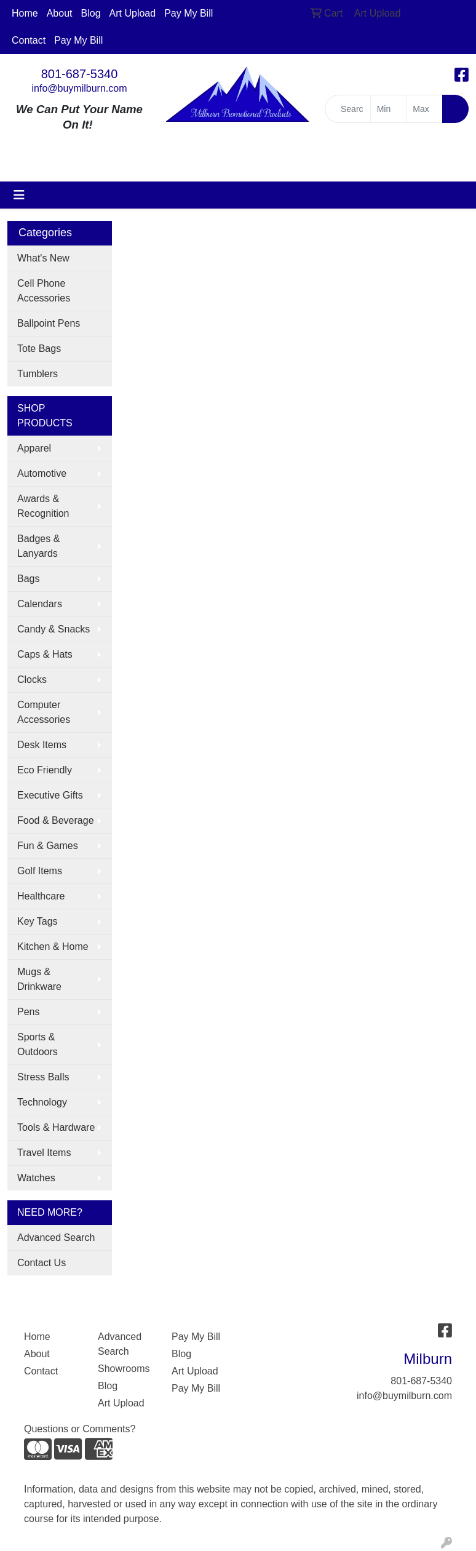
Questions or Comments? (79, 1429)
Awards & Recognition (43, 506)
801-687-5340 (79, 74)
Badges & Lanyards (38, 546)
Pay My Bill (188, 13)
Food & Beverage (55, 820)
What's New (43, 258)
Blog (91, 13)
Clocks (32, 679)
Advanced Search (56, 1237)
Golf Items (39, 871)
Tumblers (37, 374)
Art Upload (132, 13)
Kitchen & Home (53, 946)
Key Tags (37, 921)
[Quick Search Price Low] (388, 109)
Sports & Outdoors (37, 1044)
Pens (28, 1012)
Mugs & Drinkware (39, 979)
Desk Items (41, 745)
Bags (28, 578)
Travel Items (44, 1152)
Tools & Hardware (56, 1127)
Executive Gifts (50, 795)
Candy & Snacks (53, 629)
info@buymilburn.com (79, 88)
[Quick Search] (348, 109)
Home (25, 13)
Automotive (41, 473)
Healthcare (41, 896)
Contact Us (41, 1263)
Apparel (34, 448)
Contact (29, 40)
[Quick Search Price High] (424, 109)
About (60, 13)
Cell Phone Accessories (43, 290)
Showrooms (123, 1368)
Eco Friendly (44, 770)
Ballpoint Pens (48, 323)
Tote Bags (39, 348)
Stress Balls (43, 1077)
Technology (42, 1102)
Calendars (39, 604)
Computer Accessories (43, 712)
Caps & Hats (45, 654)
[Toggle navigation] (19, 195)
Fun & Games (47, 845)
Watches (36, 1178)
